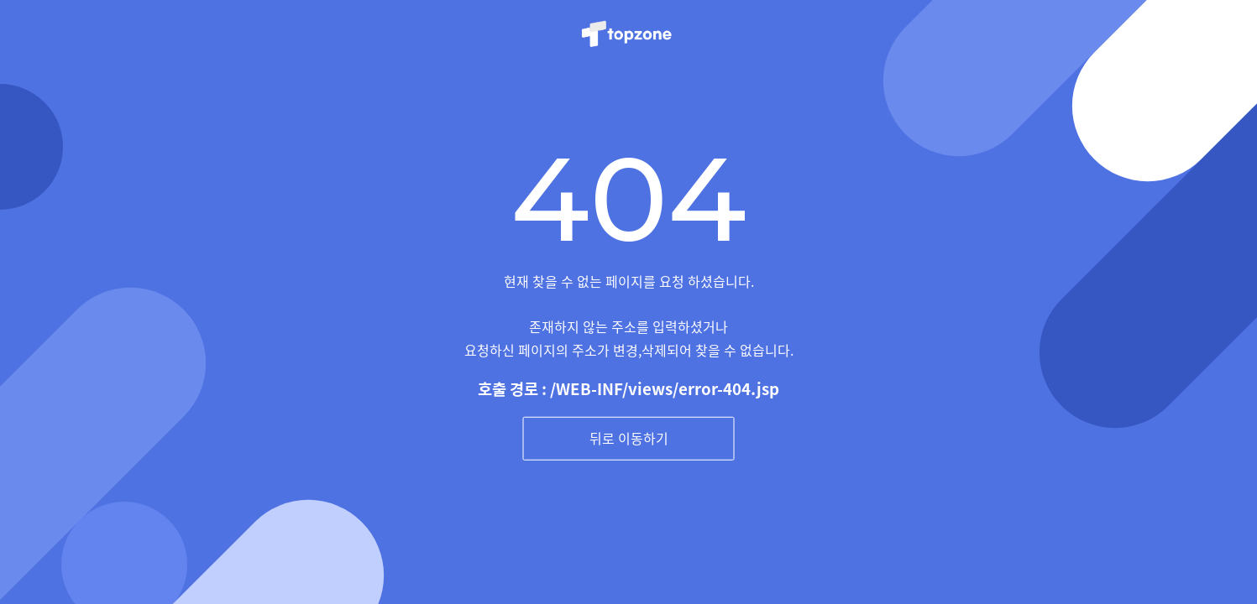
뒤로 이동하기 (628, 438)
